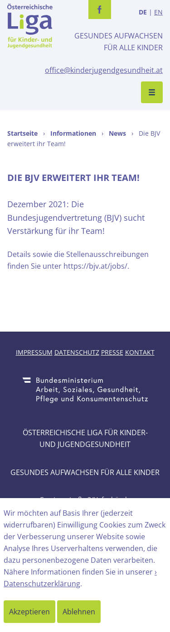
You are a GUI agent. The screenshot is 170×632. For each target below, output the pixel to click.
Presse (112, 352)
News (117, 133)
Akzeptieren (29, 612)
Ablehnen (79, 612)
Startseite (22, 133)
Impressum (34, 352)
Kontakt (140, 352)
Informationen (73, 133)
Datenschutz (76, 352)
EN (158, 12)
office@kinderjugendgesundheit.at (104, 70)
